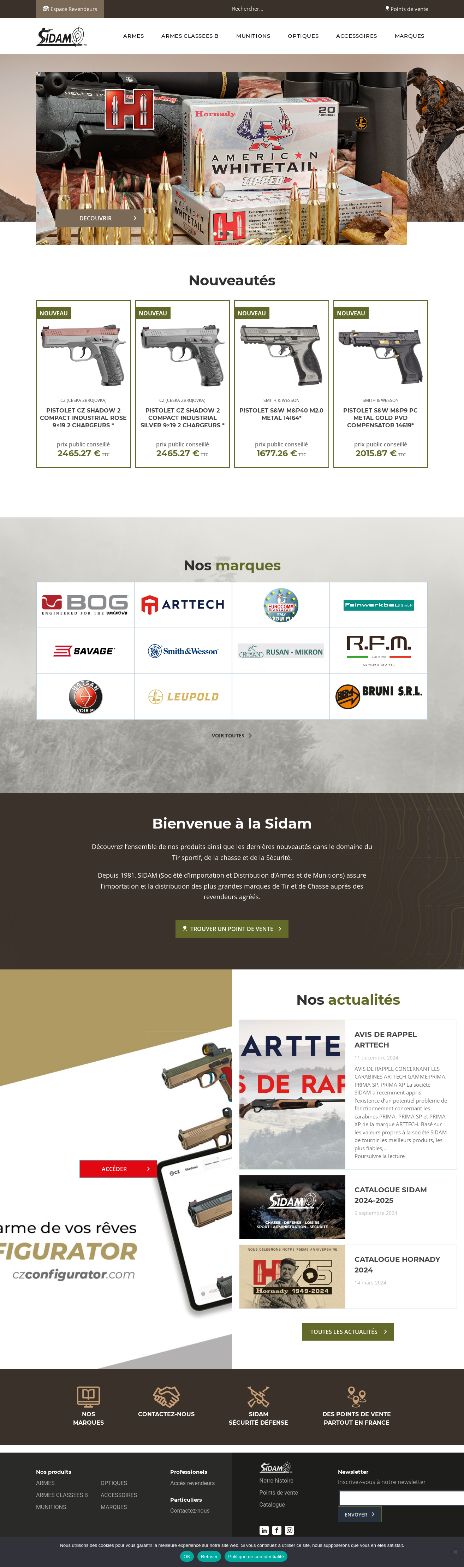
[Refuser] (455, 1551)
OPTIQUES (303, 35)
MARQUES (409, 35)
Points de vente (407, 8)
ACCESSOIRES (356, 35)
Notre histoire (276, 1480)
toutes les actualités (343, 1332)
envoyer (356, 1514)
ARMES (133, 35)
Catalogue (272, 1504)
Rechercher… (247, 8)
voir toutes (228, 735)
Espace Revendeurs (70, 8)
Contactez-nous (190, 1510)
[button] (215, 234)
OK (187, 1556)
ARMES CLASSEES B (190, 35)
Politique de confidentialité (256, 1556)
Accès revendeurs (192, 1483)
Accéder (114, 1169)
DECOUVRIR (95, 218)
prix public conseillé (83, 449)
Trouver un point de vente (228, 929)
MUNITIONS (253, 35)
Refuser (209, 1556)
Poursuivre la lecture (380, 1156)
